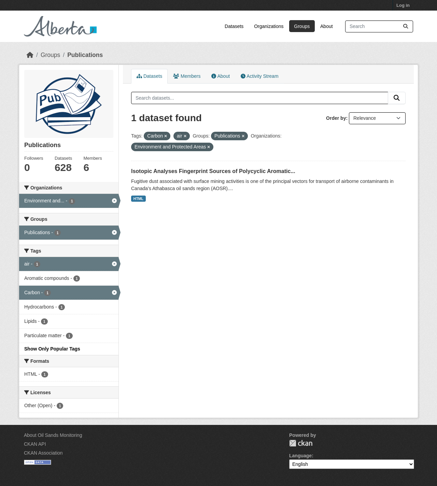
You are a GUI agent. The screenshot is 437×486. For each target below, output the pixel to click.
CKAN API (35, 444)
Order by (336, 118)
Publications (85, 55)
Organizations (268, 26)
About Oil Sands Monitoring (53, 435)
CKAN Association (43, 453)
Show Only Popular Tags (52, 349)
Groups (302, 26)
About (326, 26)
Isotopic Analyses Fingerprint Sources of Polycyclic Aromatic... (213, 171)
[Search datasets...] (379, 26)
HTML (138, 199)
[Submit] (405, 26)
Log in (403, 5)
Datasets (234, 26)
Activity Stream (259, 76)
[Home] (30, 55)
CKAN (300, 443)
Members (186, 76)
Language (300, 455)
